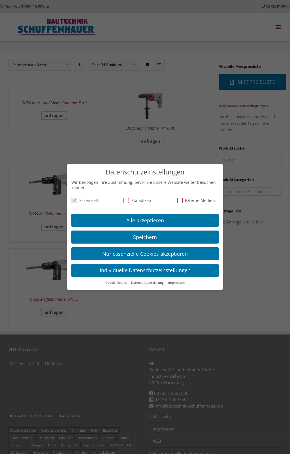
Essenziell (84, 200)
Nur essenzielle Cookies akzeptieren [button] (145, 253)
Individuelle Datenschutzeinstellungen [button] (145, 270)
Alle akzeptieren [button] (145, 220)
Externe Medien (196, 200)
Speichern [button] (145, 237)
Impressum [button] (176, 283)
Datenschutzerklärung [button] (148, 283)
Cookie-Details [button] (116, 283)
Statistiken (137, 200)
